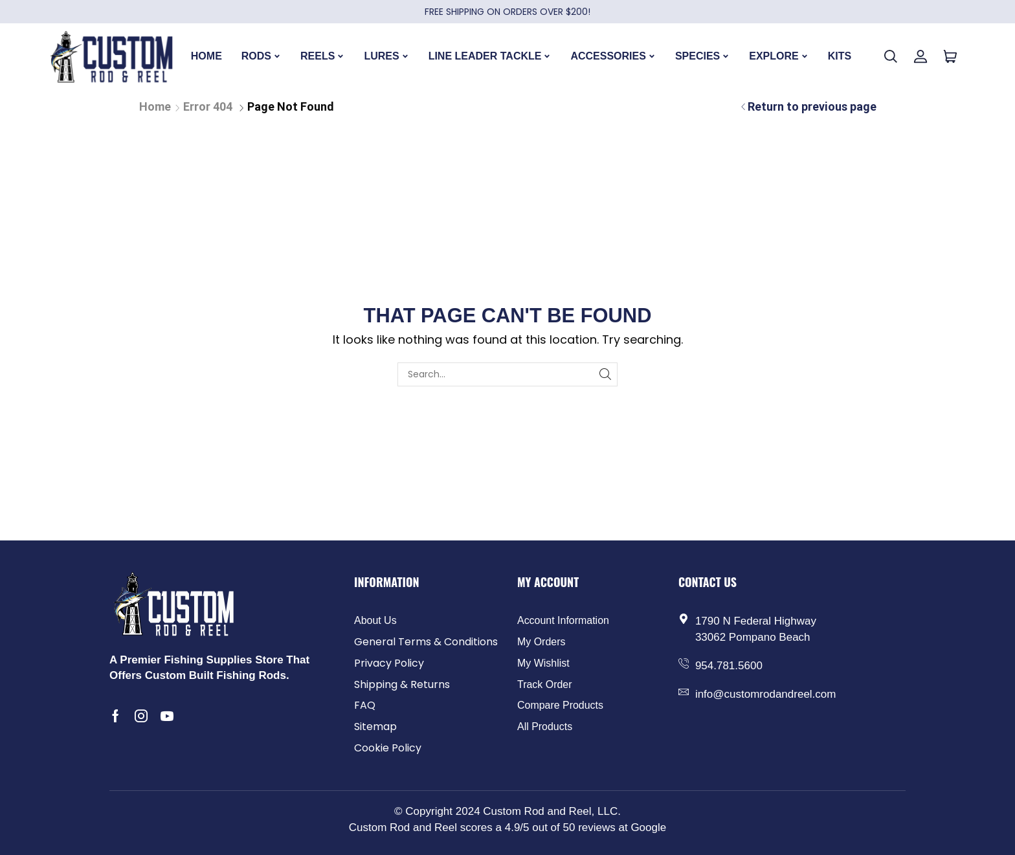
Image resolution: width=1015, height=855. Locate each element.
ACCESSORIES (612, 55)
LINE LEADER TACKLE (490, 55)
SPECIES (702, 55)
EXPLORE (778, 55)
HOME (206, 55)
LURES (386, 55)
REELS (322, 55)
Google (648, 827)
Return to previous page (812, 106)
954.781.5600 (729, 666)
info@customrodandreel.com (765, 694)
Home (155, 106)
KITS (839, 55)
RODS (261, 55)
